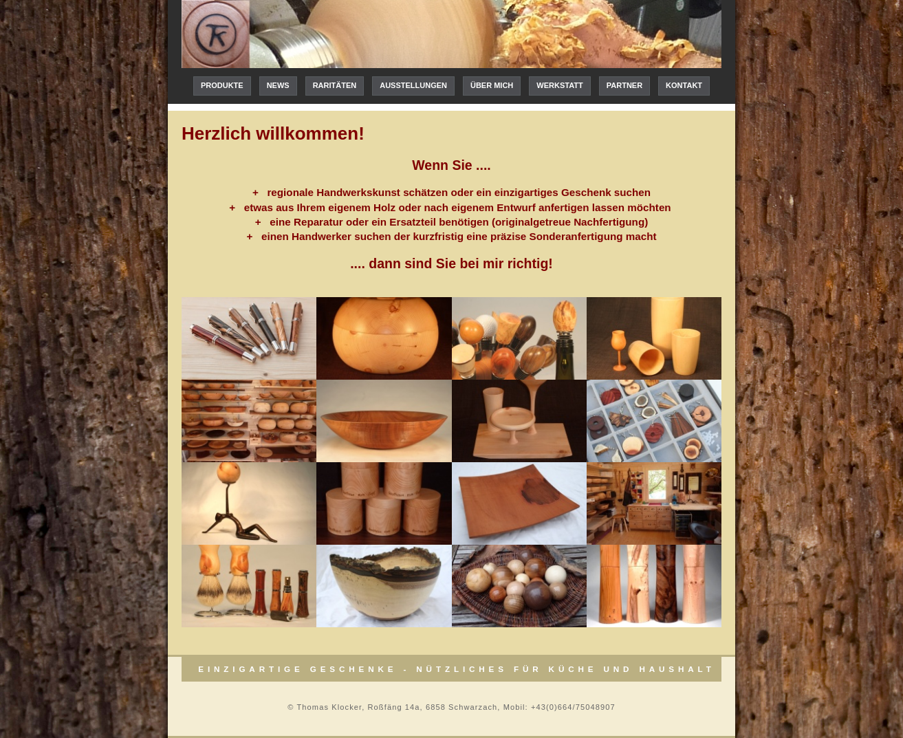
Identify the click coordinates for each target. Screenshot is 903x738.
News (278, 85)
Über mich (491, 85)
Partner (624, 85)
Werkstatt (559, 85)
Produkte (222, 85)
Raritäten (335, 85)
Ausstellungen (413, 85)
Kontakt (684, 85)
